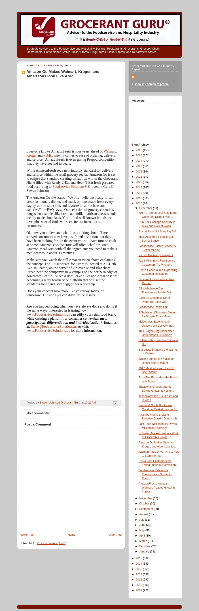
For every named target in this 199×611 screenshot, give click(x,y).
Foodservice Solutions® (70, 186)
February (145, 546)
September (146, 509)
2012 (139, 574)
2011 (139, 579)
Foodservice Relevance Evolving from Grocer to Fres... (155, 474)
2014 (139, 563)
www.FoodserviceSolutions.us (48, 314)
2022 (139, 171)
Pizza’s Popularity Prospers (156, 255)
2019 (139, 187)
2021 (139, 176)
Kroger (31, 155)
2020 (139, 182)
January (144, 551)
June (142, 524)
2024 (139, 160)
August (144, 514)
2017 (139, 198)
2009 (139, 590)
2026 (139, 150)
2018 (139, 192)
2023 (139, 166)
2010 (139, 585)
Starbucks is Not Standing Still (157, 231)
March (143, 541)
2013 (139, 569)
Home (71, 534)
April (142, 535)
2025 (139, 155)
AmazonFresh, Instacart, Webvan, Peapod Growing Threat (157, 487)
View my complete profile (152, 84)
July (142, 519)
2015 (139, 558)
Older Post (115, 534)
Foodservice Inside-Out (153, 307)
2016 (139, 203)
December (146, 208)
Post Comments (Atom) (51, 543)
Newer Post (27, 534)
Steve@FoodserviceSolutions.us (54, 326)
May (142, 530)
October (144, 503)
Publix (48, 155)
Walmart (110, 151)
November (146, 498)
